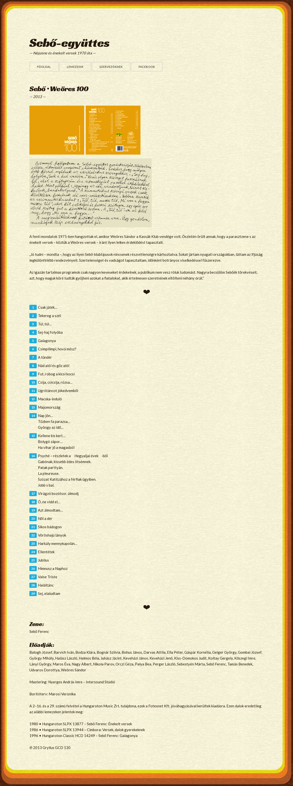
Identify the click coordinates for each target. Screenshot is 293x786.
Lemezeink (75, 66)
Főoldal (44, 66)
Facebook (147, 66)
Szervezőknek (111, 66)
